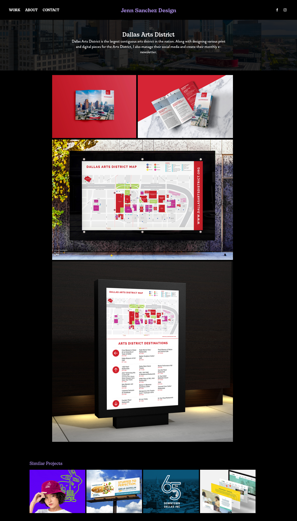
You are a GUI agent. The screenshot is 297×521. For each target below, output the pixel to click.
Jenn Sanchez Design (148, 10)
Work (14, 9)
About (31, 9)
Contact (51, 9)
